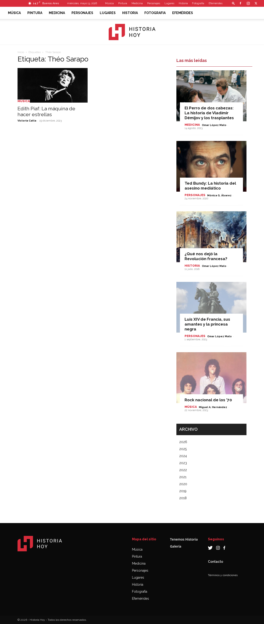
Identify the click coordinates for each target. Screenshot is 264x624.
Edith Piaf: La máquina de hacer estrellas (46, 111)
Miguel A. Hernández (213, 407)
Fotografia (198, 3)
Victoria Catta (27, 120)
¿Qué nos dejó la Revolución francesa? (206, 256)
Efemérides (215, 3)
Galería (175, 546)
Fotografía (139, 591)
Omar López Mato (214, 125)
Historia (183, 3)
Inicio (21, 52)
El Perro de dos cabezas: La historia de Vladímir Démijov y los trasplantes (209, 113)
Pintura (122, 3)
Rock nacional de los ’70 (208, 400)
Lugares (169, 3)
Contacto (215, 561)
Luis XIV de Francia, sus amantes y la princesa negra (207, 324)
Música (109, 3)
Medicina (137, 3)
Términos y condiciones (223, 575)
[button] (233, 3)
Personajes (153, 3)
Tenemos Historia (184, 539)
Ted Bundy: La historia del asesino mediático (210, 185)
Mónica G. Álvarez (219, 195)
